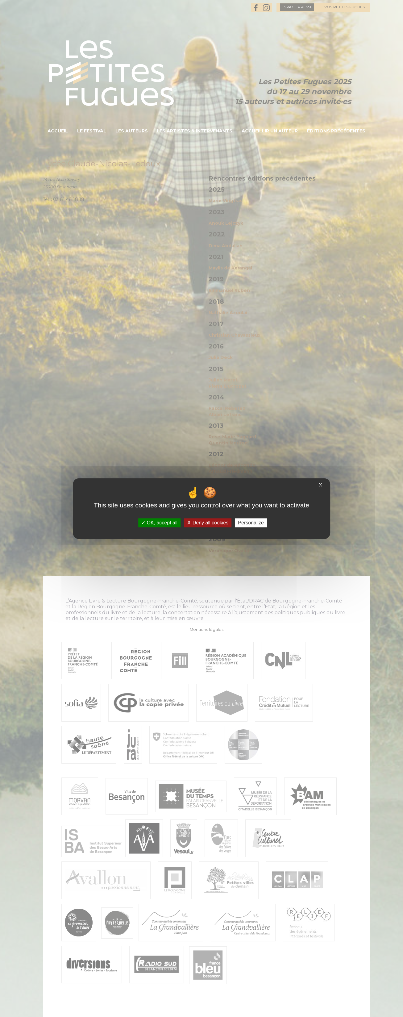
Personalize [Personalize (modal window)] (251, 522)
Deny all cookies (207, 522)
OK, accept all (159, 522)
